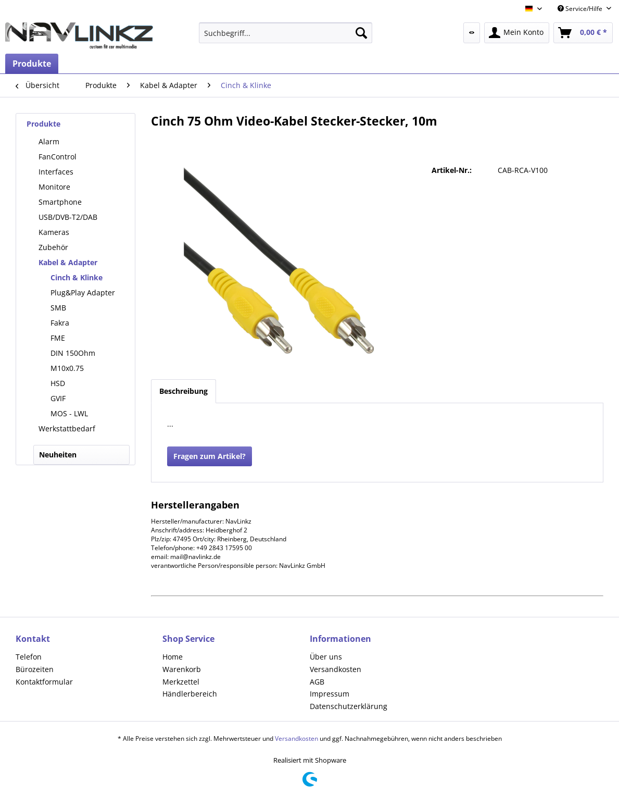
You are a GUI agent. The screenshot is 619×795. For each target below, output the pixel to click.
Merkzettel (180, 682)
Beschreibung (183, 391)
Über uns (326, 657)
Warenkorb (181, 669)
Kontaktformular (44, 682)
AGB (317, 682)
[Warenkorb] (583, 32)
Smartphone (60, 202)
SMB (58, 308)
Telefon (29, 657)
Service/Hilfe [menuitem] (581, 8)
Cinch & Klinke (76, 277)
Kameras (54, 232)
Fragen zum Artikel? (209, 456)
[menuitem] (285, 32)
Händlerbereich (189, 694)
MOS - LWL (69, 413)
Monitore (54, 187)
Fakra (59, 323)
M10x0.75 (67, 368)
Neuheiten (58, 454)
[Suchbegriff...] (285, 32)
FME (57, 338)
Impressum (329, 694)
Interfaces (56, 172)
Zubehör (53, 247)
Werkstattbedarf (67, 428)
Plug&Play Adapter (82, 292)
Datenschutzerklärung (348, 706)
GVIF (58, 398)
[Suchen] (361, 32)
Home (172, 657)
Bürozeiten (35, 669)
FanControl (58, 157)
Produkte (43, 124)
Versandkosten (335, 669)
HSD (57, 383)
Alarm (49, 141)
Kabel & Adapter (68, 262)
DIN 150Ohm (72, 353)
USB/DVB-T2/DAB (68, 217)
